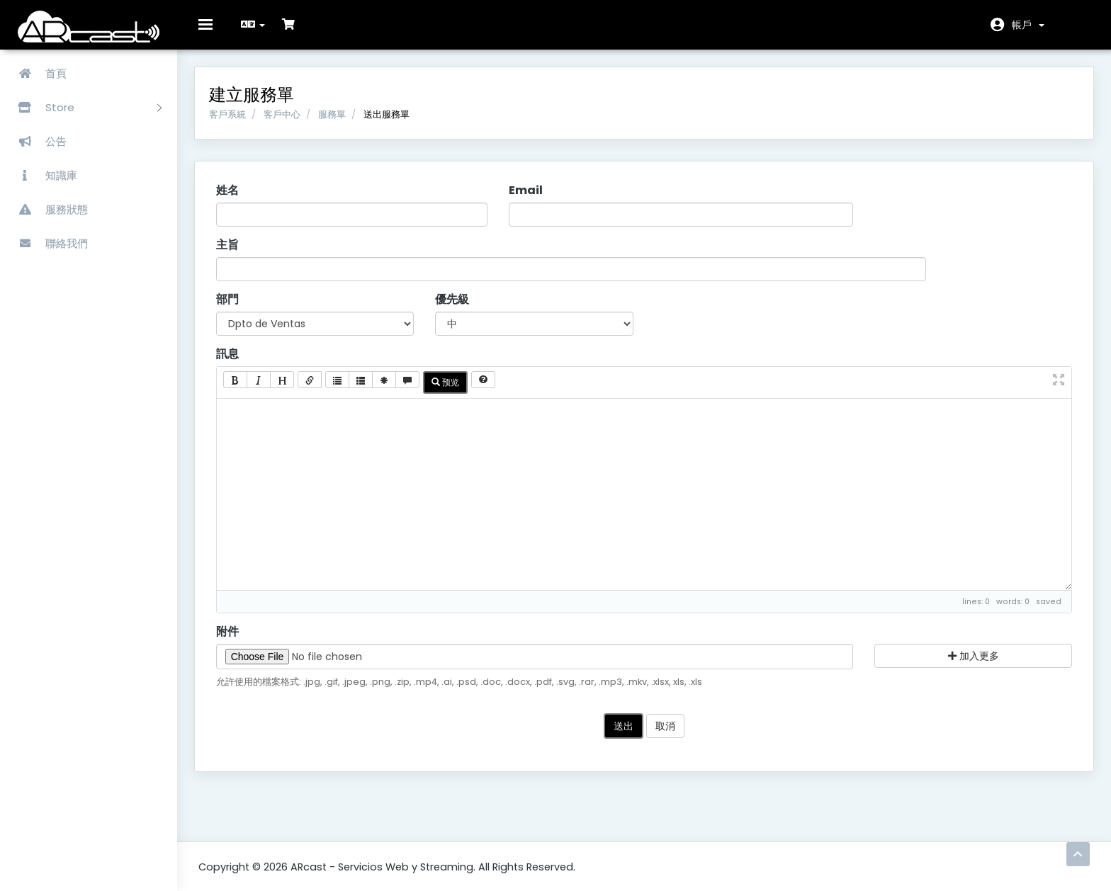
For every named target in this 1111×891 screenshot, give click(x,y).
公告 (37, 141)
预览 (449, 386)
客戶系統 (231, 119)
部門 (231, 304)
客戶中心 (286, 119)
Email (527, 195)
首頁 (37, 73)
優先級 (455, 304)
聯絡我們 (47, 243)
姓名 (231, 195)
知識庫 (42, 175)
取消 (665, 731)
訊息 (231, 358)
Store (84, 107)
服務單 (336, 119)
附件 (231, 636)
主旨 (231, 250)
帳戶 (1028, 25)
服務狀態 (47, 209)
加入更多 (970, 660)
